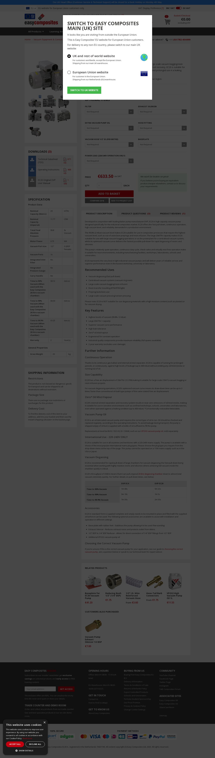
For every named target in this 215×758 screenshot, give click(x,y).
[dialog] (25, 737)
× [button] (44, 722)
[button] (25, 750)
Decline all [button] (35, 744)
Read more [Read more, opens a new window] (27, 738)
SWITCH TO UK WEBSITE (84, 90)
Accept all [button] (15, 744)
